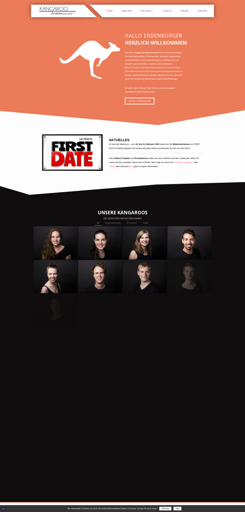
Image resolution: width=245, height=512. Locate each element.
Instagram (188, 162)
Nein (177, 508)
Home (110, 11)
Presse (184, 11)
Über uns (127, 11)
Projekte (147, 11)
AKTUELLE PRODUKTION (141, 99)
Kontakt (202, 11)
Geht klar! (165, 508)
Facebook (178, 162)
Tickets (167, 11)
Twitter (112, 166)
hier (131, 166)
